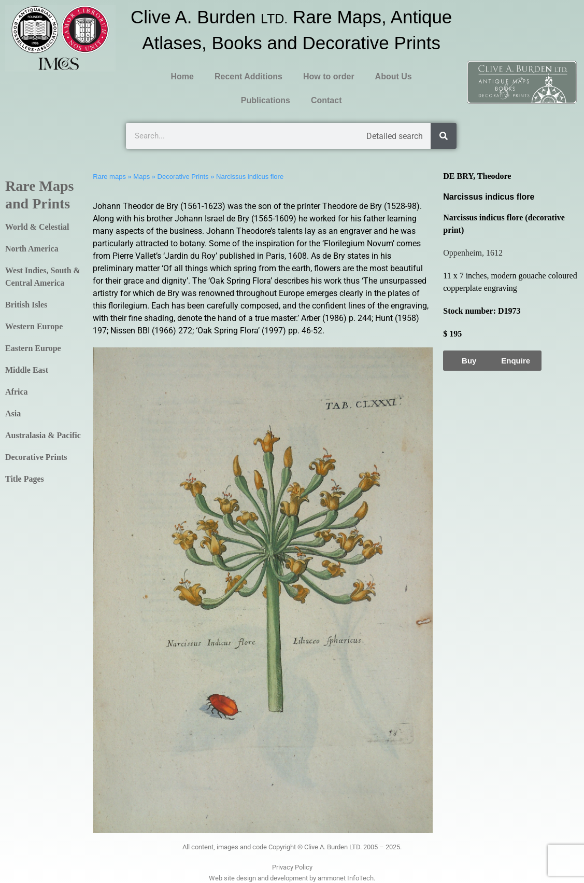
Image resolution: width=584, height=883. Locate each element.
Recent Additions (248, 76)
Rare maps (109, 176)
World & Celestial (37, 226)
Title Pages (24, 478)
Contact (326, 100)
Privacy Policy (292, 867)
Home (182, 76)
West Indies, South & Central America (42, 276)
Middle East (26, 370)
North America (32, 248)
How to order (328, 76)
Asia (13, 413)
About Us (393, 76)
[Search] (444, 136)
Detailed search (394, 136)
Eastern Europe (33, 348)
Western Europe (34, 326)
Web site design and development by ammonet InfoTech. (292, 878)
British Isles (26, 304)
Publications (265, 100)
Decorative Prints (36, 457)
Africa (16, 391)
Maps (141, 176)
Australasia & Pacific (43, 435)
